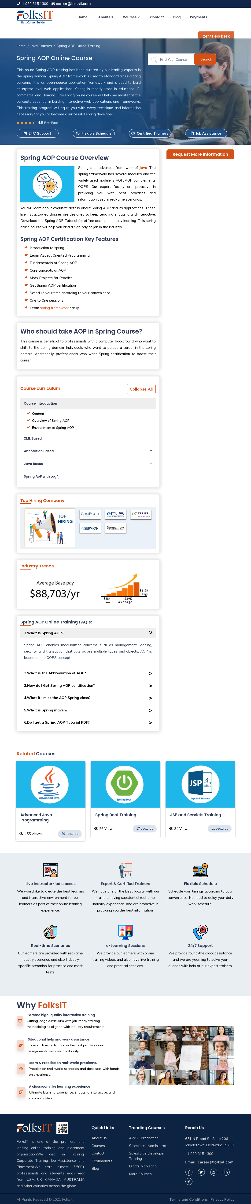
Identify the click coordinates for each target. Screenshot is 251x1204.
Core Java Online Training (46, 815)
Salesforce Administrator (149, 1145)
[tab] (88, 403)
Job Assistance (206, 133)
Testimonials (102, 1161)
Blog (177, 17)
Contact (157, 17)
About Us (106, 17)
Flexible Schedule (93, 133)
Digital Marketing (143, 1166)
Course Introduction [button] (40, 403)
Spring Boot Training (190, 815)
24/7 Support (37, 133)
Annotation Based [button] (39, 451)
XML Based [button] (33, 438)
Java (143, 167)
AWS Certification (144, 1138)
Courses (131, 17)
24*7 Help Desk (216, 36)
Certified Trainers (149, 133)
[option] (50, 802)
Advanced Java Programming (111, 817)
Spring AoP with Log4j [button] (41, 476)
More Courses (140, 1174)
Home (83, 17)
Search (206, 59)
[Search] (174, 59)
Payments (198, 17)
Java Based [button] (33, 463)
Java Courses (41, 46)
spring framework (54, 308)
